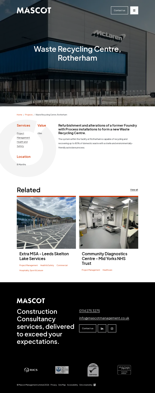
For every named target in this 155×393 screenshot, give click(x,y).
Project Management (23, 135)
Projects (29, 114)
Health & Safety (47, 265)
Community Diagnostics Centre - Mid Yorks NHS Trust (104, 258)
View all (134, 189)
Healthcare (107, 270)
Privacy (54, 385)
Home (19, 114)
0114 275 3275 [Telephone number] (89, 311)
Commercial (62, 265)
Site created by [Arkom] (87, 385)
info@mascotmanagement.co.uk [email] (104, 318)
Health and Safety (22, 143)
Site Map (62, 385)
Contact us (119, 10)
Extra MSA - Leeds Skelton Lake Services (44, 256)
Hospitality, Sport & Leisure (31, 270)
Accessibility (72, 385)
